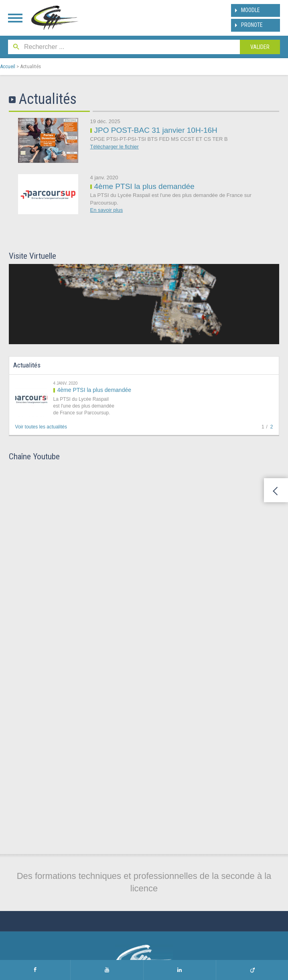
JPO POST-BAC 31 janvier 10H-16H (155, 130)
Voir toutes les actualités (41, 427)
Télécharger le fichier (114, 147)
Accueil (7, 66)
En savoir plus (106, 210)
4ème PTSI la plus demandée (144, 186)
